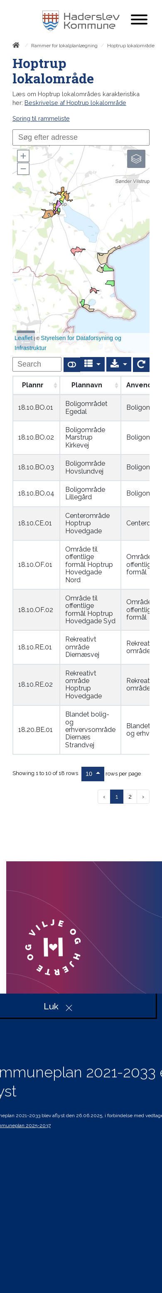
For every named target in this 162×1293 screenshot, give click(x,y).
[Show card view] (72, 364)
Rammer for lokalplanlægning (64, 46)
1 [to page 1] (116, 796)
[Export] (118, 364)
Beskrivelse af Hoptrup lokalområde (75, 102)
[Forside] (17, 46)
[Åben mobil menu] (139, 20)
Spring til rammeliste (41, 118)
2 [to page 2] (130, 796)
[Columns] (92, 364)
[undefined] (36, 364)
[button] (23, 156)
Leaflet (23, 338)
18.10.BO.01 (35, 407)
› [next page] (143, 796)
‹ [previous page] (104, 796)
